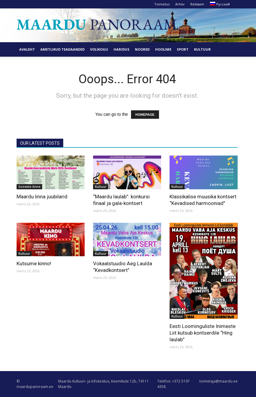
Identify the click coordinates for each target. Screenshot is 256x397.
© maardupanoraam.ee (35, 384)
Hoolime (163, 49)
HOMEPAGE (145, 114)
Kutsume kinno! (34, 263)
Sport (183, 49)
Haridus (122, 49)
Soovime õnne (29, 186)
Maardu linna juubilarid (42, 197)
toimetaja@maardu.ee (218, 381)
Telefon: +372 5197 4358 (173, 384)
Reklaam (197, 4)
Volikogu (99, 49)
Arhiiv (180, 4)
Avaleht (27, 49)
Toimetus (162, 4)
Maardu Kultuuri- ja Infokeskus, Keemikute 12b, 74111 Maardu (103, 384)
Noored (142, 49)
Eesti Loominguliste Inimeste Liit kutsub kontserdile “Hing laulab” (203, 332)
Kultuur (202, 49)
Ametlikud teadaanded (62, 49)
